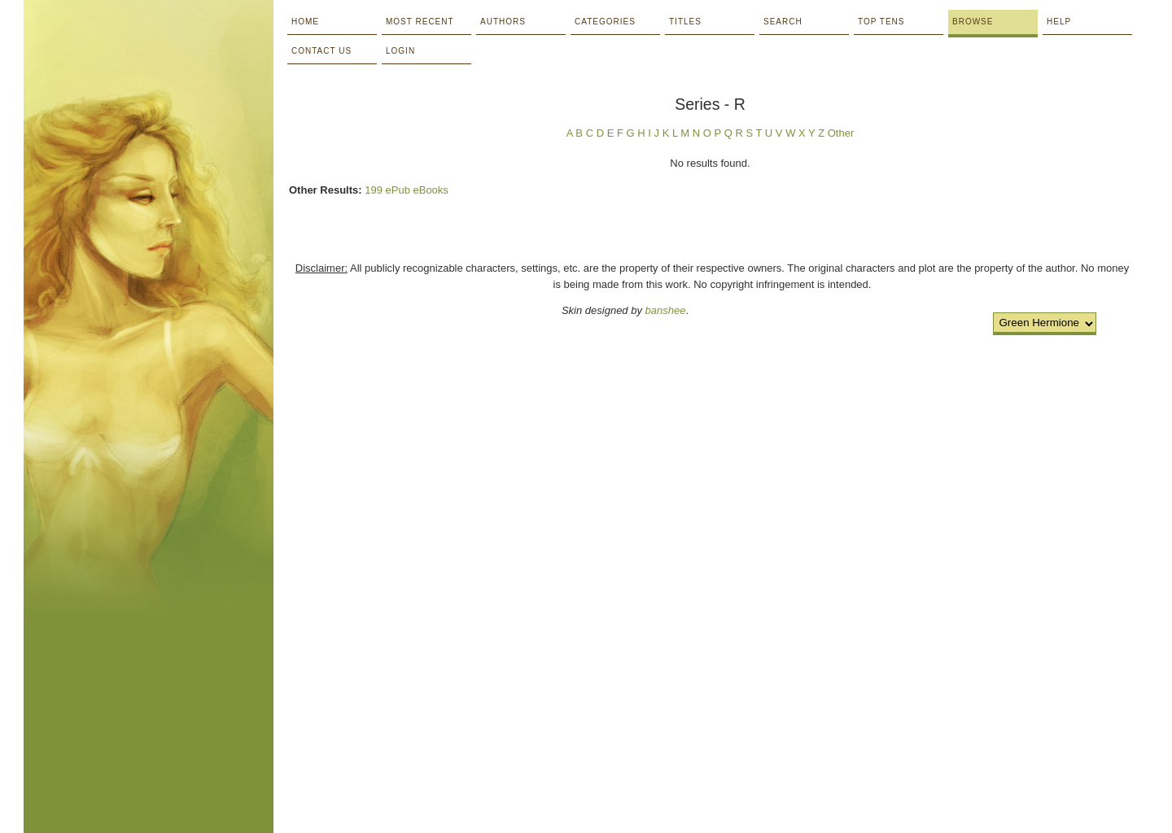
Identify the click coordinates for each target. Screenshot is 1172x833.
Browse (972, 21)
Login (400, 50)
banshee (665, 310)
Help (1059, 21)
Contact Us (321, 50)
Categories (605, 21)
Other (841, 133)
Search (782, 21)
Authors (503, 21)
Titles (685, 21)
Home (305, 21)
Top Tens (881, 21)
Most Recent (420, 21)
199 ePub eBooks (406, 190)
